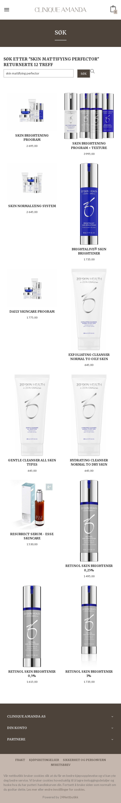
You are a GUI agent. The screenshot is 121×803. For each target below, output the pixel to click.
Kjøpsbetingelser (44, 760)
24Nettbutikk (69, 797)
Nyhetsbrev (60, 765)
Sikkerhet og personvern (84, 760)
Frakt (20, 760)
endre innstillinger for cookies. (64, 789)
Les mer (32, 789)
